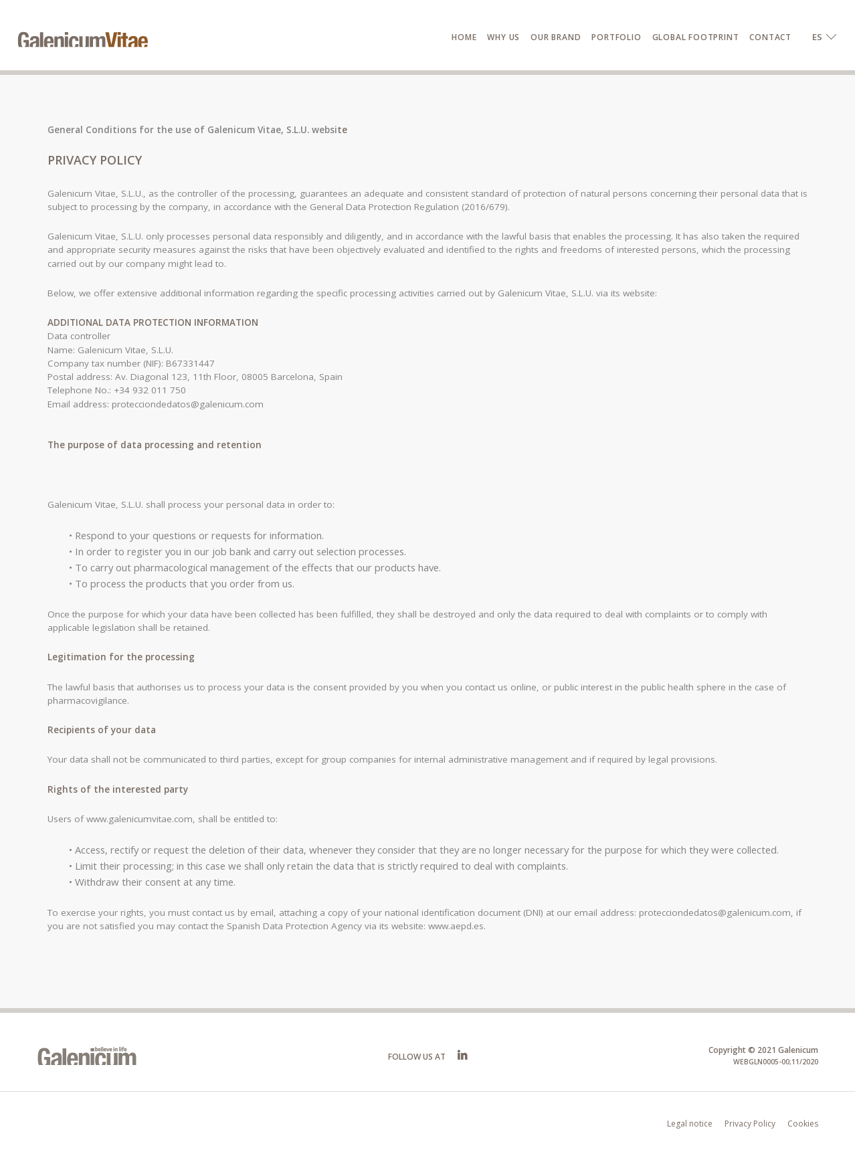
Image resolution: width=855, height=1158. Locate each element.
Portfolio (616, 37)
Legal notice (689, 1123)
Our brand (556, 37)
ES (817, 37)
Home (464, 37)
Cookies (802, 1123)
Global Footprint (695, 37)
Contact (770, 37)
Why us (503, 37)
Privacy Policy (750, 1123)
